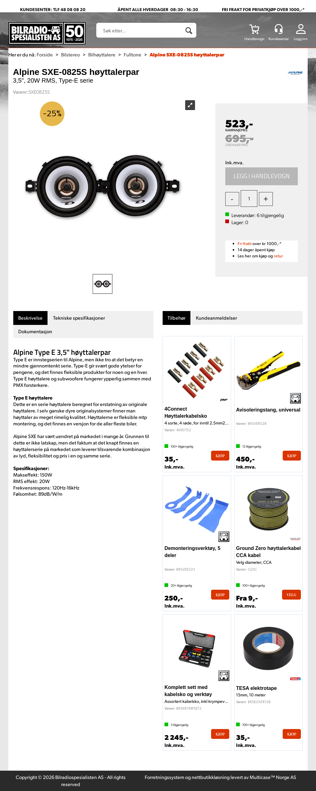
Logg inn (301, 38)
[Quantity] (249, 198)
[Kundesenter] (279, 29)
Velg (291, 594)
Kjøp (261, 176)
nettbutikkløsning (211, 777)
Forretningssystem (164, 777)
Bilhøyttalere (101, 54)
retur (278, 255)
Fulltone (132, 54)
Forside (45, 54)
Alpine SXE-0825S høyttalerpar (187, 54)
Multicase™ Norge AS (273, 777)
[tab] (30, 318)
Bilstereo (70, 54)
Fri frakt (245, 243)
